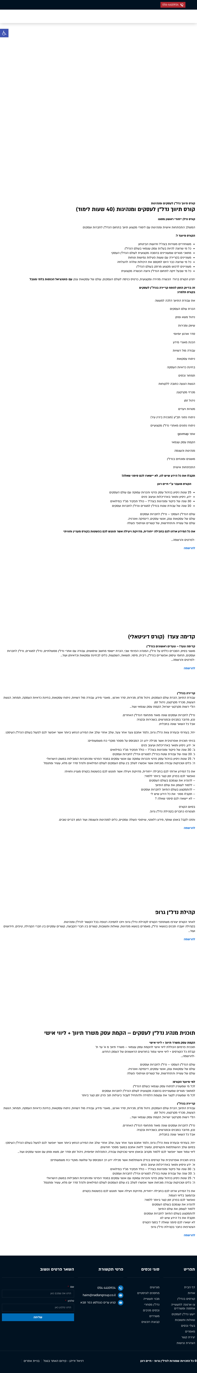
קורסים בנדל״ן (186, 1299)
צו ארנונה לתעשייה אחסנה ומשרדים (183, 1306)
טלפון (70, 1301)
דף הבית (109, 49)
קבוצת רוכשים (150, 1322)
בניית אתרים (31, 1361)
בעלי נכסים (188, 1326)
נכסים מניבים (151, 1310)
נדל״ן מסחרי (151, 1305)
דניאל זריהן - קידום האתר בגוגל (63, 1361)
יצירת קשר (188, 1337)
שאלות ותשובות (185, 1320)
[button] (4, 33)
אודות (191, 1293)
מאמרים (190, 1331)
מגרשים (154, 1287)
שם (71, 1287)
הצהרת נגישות (186, 1343)
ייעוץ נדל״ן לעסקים (183, 1314)
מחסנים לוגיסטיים (148, 1293)
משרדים (154, 1316)
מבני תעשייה (151, 1299)
